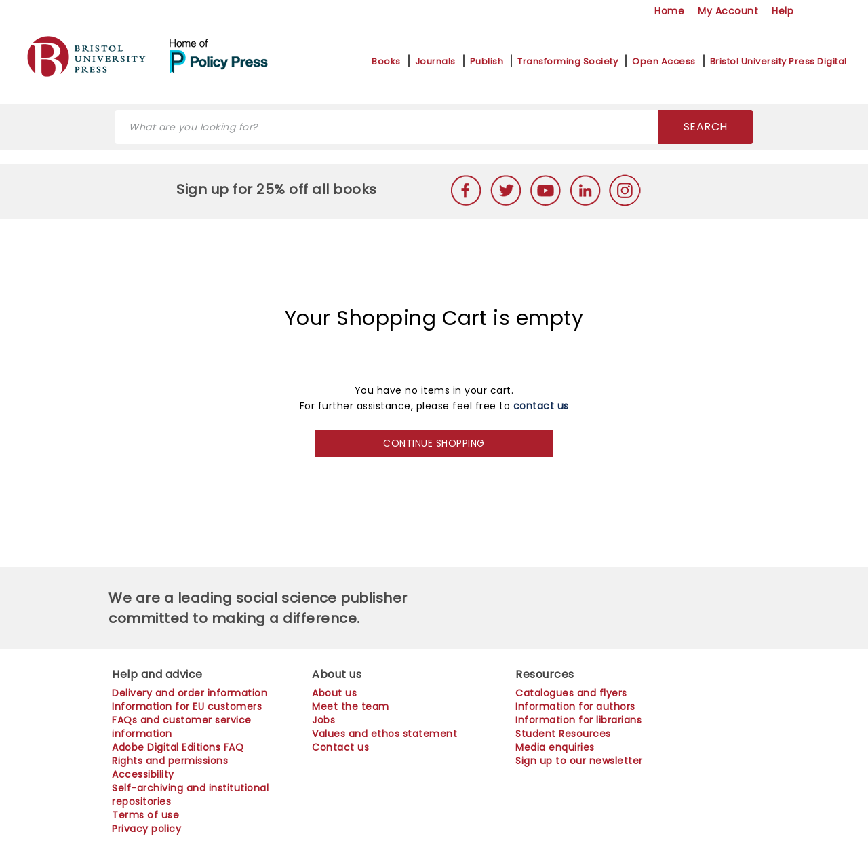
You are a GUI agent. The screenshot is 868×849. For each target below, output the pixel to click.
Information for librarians (578, 720)
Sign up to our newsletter (579, 761)
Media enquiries (555, 747)
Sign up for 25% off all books (278, 189)
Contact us (340, 747)
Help (782, 11)
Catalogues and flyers (571, 693)
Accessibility (143, 774)
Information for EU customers (187, 706)
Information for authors (575, 706)
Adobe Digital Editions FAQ (177, 747)
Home (669, 11)
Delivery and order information (189, 693)
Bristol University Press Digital (778, 62)
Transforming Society (567, 62)
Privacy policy (146, 828)
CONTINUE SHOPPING (434, 443)
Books (386, 62)
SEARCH (706, 126)
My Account (728, 11)
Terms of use (145, 815)
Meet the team (350, 706)
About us (334, 693)
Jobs (323, 720)
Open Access (664, 62)
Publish (487, 62)
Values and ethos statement (384, 733)
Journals (435, 62)
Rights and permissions (170, 761)
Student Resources (563, 733)
